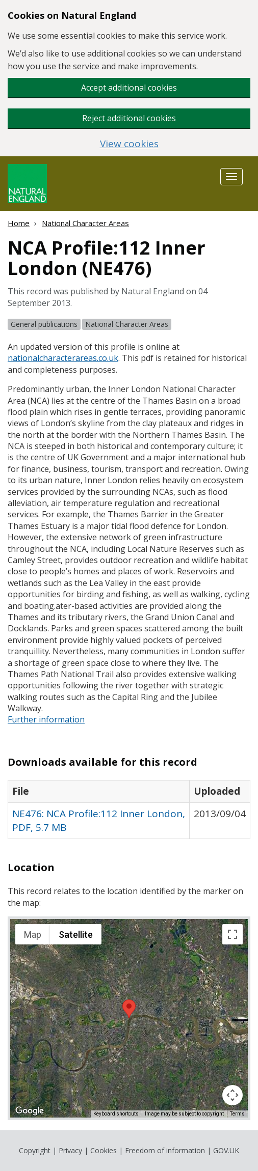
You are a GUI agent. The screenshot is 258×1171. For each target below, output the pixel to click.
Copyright (34, 1150)
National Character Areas (85, 223)
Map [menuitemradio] (32, 934)
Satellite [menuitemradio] (76, 934)
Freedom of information (165, 1150)
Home (19, 223)
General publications (44, 324)
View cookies (129, 144)
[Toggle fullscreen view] (232, 934)
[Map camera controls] (232, 1095)
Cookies (103, 1150)
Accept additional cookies (129, 87)
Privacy (70, 1150)
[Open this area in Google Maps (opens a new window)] (29, 1111)
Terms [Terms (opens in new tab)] (237, 1114)
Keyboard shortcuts (116, 1114)
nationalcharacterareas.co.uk (63, 358)
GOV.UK (226, 1150)
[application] (129, 1018)
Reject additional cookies (129, 118)
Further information (46, 719)
